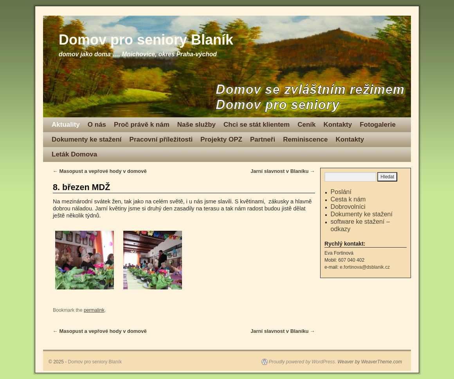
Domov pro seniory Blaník (146, 40)
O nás (97, 124)
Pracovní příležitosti (161, 139)
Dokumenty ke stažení (87, 139)
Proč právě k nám (141, 124)
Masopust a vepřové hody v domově (100, 171)
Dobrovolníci (348, 206)
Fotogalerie (378, 124)
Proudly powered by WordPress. (302, 362)
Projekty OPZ (221, 139)
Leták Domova (74, 154)
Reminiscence (305, 139)
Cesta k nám (348, 199)
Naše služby (196, 124)
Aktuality (66, 124)
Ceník (306, 124)
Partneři (262, 139)
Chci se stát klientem (256, 124)
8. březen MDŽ (81, 187)
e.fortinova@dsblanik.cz (365, 267)
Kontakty (337, 124)
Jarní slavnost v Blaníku (282, 171)
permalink (94, 310)
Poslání (341, 192)
